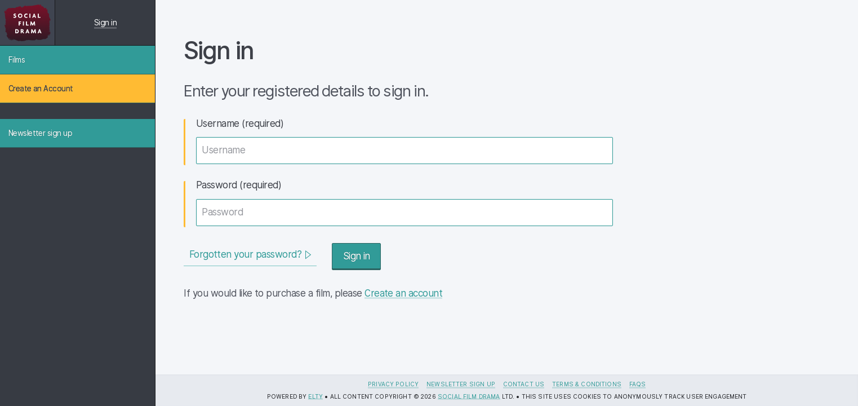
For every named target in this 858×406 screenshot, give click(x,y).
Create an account (403, 293)
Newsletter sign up (460, 384)
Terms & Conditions (586, 384)
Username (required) (239, 123)
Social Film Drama (469, 396)
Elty (315, 396)
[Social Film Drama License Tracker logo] (27, 22)
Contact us (524, 384)
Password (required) (238, 185)
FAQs (637, 384)
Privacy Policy (393, 384)
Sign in (105, 22)
